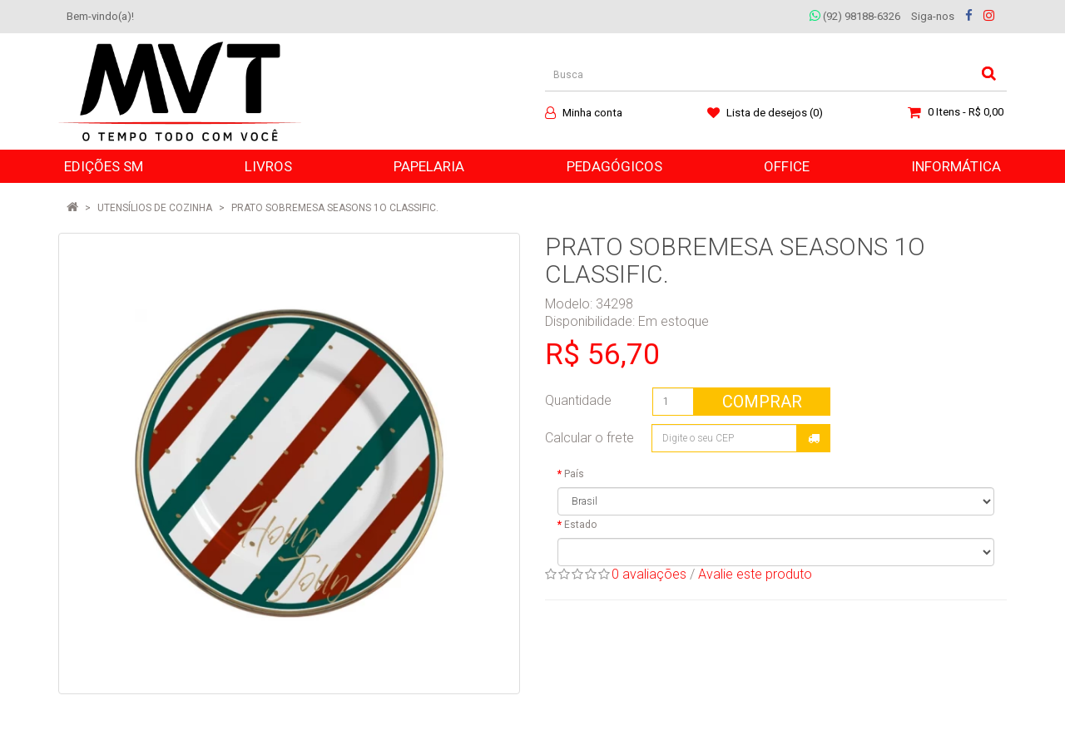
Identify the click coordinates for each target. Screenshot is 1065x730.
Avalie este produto (755, 574)
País (574, 474)
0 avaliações (649, 574)
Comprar (762, 402)
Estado (580, 524)
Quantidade (578, 400)
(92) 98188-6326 (855, 16)
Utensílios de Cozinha (154, 208)
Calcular (814, 438)
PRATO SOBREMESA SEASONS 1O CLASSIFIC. (334, 208)
